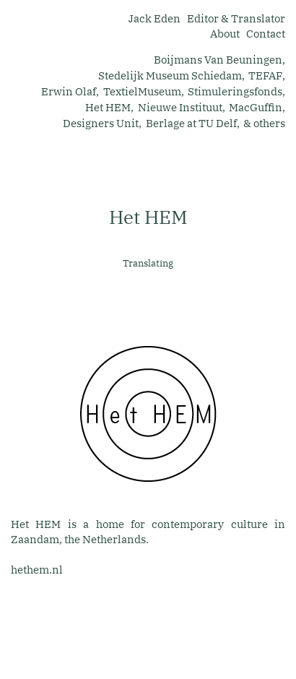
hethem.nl (37, 569)
